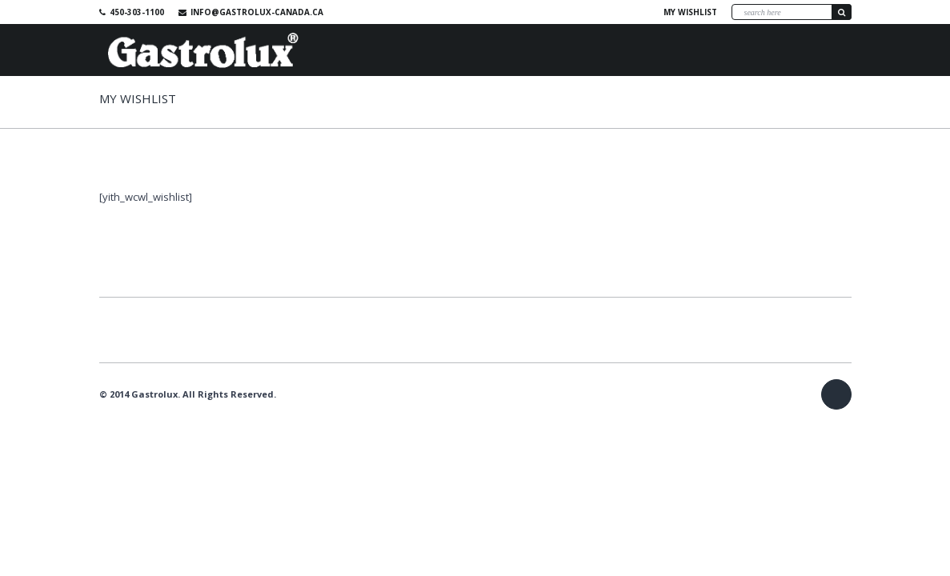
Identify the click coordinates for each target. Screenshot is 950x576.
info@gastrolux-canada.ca (256, 12)
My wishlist (690, 12)
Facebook (630, 12)
